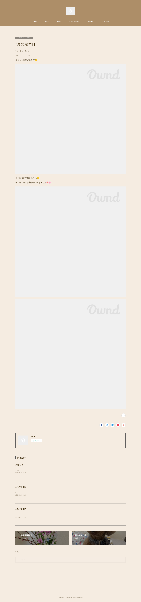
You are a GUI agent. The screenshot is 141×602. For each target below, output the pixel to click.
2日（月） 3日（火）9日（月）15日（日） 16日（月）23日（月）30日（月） (45, 515)
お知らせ (19, 465)
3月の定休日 (20, 509)
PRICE (59, 21)
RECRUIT (91, 21)
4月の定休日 (20, 487)
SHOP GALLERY (74, 21)
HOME (34, 21)
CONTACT (105, 21)
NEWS (47, 21)
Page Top (70, 586)
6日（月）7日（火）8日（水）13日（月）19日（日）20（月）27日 (40, 492)
